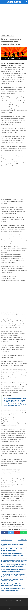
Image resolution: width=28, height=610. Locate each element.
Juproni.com (17, 608)
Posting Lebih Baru (6, 539)
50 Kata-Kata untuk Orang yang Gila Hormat (15, 398)
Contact (13, 601)
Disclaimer (20, 601)
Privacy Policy (14, 603)
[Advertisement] (14, 19)
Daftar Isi (7, 601)
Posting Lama (22, 539)
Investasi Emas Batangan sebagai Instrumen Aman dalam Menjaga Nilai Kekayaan (12, 555)
